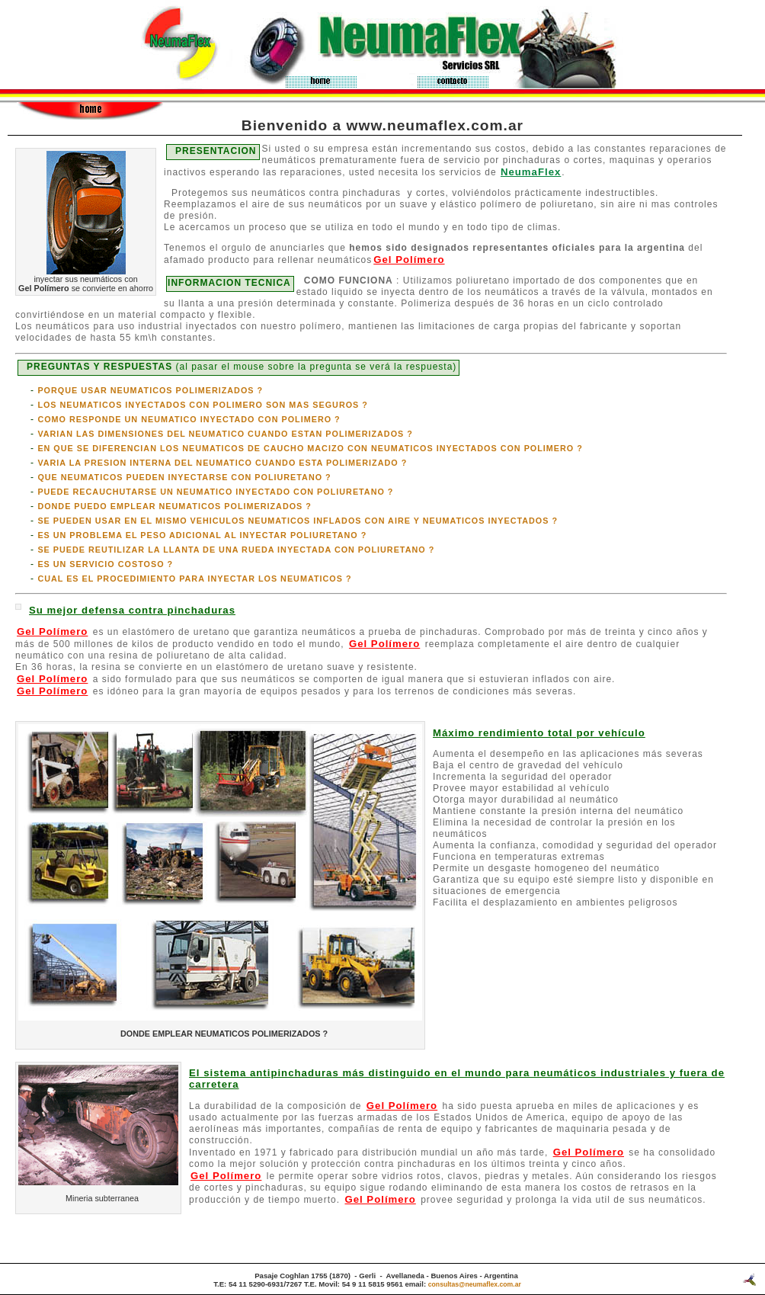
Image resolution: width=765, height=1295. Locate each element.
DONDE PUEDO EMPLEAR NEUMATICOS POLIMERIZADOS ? (174, 506)
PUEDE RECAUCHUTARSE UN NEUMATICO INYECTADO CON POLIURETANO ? (215, 491)
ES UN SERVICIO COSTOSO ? (105, 564)
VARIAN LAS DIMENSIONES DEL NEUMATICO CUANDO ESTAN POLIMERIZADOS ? (225, 433)
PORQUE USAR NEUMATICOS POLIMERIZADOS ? (150, 390)
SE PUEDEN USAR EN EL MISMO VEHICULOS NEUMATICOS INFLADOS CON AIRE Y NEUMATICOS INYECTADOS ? (297, 520)
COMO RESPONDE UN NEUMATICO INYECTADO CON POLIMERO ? (188, 419)
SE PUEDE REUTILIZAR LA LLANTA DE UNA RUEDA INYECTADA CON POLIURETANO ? (235, 549)
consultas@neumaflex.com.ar (474, 1284)
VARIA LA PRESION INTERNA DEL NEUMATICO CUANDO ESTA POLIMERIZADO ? (222, 462)
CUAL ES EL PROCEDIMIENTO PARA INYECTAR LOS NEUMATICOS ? (194, 578)
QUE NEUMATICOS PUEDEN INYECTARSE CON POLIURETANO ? (184, 477)
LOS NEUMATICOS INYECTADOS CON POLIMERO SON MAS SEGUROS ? (202, 404)
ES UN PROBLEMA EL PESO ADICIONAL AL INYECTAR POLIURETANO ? (201, 535)
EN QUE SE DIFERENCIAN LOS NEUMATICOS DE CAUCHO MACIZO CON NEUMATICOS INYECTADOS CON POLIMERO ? (309, 448)
